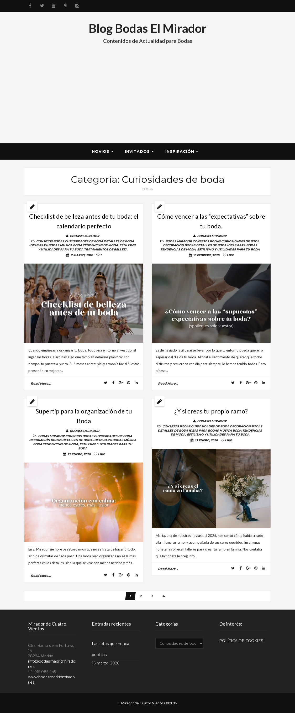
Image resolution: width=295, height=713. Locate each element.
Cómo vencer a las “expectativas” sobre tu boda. (211, 221)
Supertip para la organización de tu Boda (84, 415)
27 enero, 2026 (79, 454)
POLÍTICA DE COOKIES (241, 640)
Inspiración (179, 151)
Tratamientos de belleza (105, 249)
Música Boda (71, 245)
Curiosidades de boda (84, 241)
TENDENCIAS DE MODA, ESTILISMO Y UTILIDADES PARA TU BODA (210, 249)
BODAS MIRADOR (178, 241)
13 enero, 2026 (206, 440)
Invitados (137, 151)
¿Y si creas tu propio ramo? (211, 411)
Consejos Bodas (50, 241)
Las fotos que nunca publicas (110, 649)
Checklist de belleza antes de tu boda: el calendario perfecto (84, 221)
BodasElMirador (84, 236)
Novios (100, 151)
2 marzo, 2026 (82, 255)
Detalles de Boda (119, 241)
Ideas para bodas (44, 245)
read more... (41, 383)
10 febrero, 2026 (206, 255)
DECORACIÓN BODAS (179, 245)
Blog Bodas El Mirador (148, 28)
